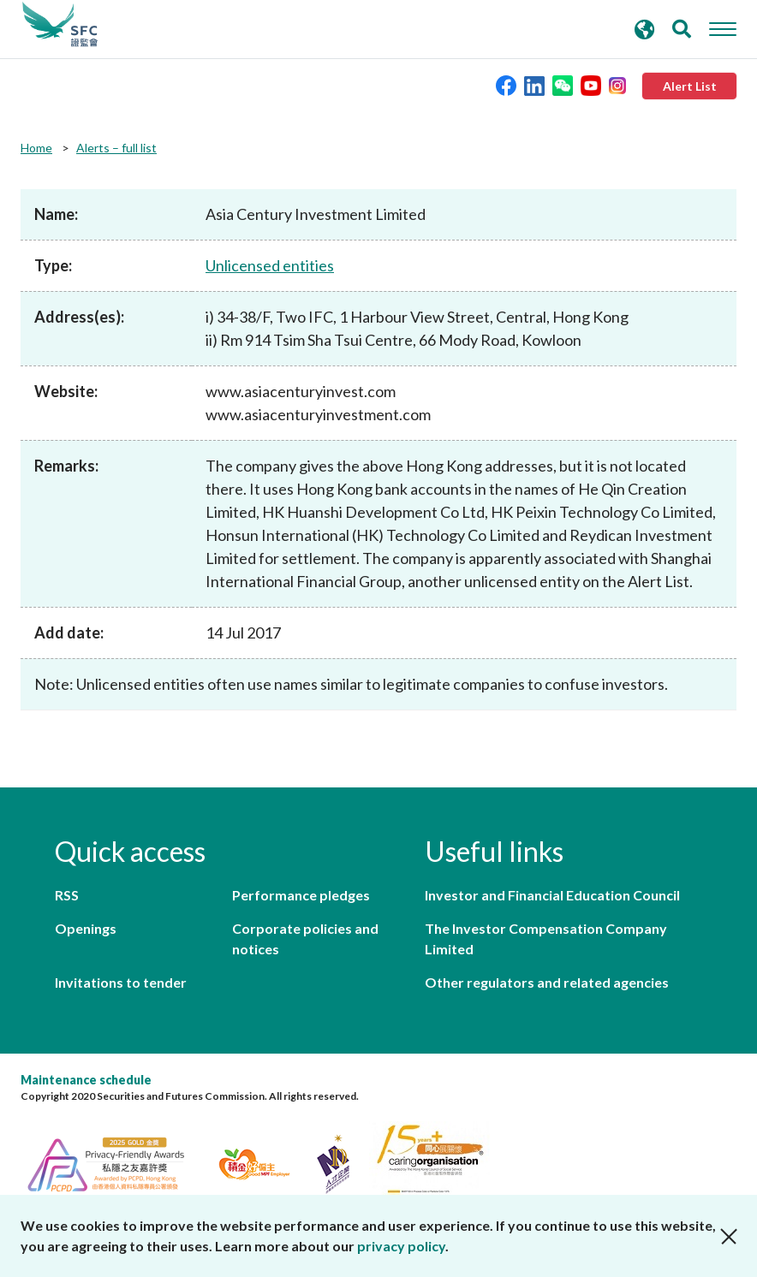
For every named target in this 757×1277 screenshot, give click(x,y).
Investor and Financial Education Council (552, 895)
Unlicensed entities (270, 265)
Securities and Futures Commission (60, 25)
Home (36, 147)
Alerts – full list (116, 147)
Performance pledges (301, 895)
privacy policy (401, 1246)
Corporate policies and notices (305, 938)
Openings (85, 928)
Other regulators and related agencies (547, 982)
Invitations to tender (121, 982)
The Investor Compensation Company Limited (546, 938)
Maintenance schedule (86, 1079)
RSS (67, 895)
